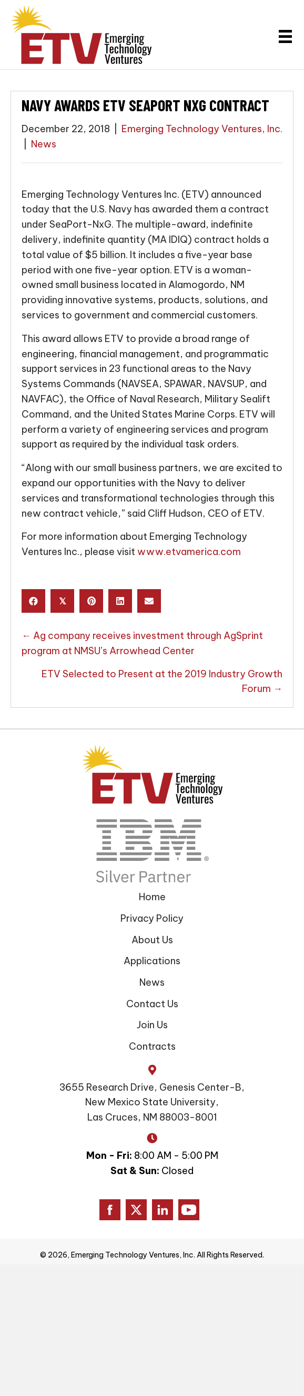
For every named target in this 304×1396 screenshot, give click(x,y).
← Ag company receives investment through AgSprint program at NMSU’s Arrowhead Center (142, 643)
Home (152, 897)
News (43, 144)
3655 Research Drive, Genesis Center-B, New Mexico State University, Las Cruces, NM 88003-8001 (152, 1102)
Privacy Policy (152, 918)
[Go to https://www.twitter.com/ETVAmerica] (136, 1209)
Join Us (152, 1025)
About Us (152, 940)
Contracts (152, 1046)
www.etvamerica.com (189, 552)
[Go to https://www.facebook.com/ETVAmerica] (109, 1209)
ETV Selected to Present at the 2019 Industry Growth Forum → (162, 681)
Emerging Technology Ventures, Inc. (201, 129)
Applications (152, 961)
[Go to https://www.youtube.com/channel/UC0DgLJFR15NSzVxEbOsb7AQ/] (188, 1209)
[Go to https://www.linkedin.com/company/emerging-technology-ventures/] (162, 1209)
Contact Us (152, 1004)
